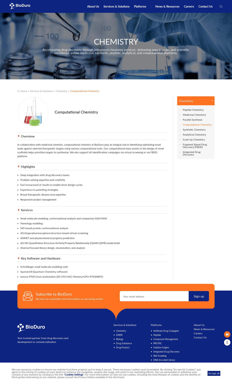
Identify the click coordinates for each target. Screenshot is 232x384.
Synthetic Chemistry (194, 129)
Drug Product (123, 347)
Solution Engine (161, 347)
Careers (189, 6)
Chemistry (61, 91)
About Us (93, 6)
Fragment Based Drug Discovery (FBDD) (195, 145)
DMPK (119, 335)
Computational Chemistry (84, 91)
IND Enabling (159, 355)
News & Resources (167, 6)
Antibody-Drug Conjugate (166, 330)
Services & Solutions (116, 6)
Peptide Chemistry (193, 109)
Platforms (140, 6)
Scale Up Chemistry (194, 139)
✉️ (227, 334)
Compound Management (165, 339)
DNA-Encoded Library (164, 360)
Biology (119, 339)
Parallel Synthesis (192, 119)
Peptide (157, 335)
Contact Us (205, 6)
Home (22, 91)
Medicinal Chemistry (194, 114)
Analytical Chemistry (194, 134)
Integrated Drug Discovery (192, 153)
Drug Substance (124, 343)
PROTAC (157, 343)
